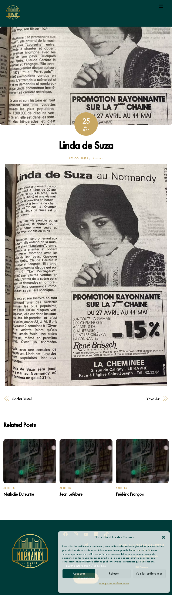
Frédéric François (130, 494)
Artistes (98, 158)
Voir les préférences (149, 573)
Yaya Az (153, 398)
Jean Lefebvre (71, 494)
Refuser (114, 573)
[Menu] (161, 5)
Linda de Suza (86, 145)
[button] (163, 537)
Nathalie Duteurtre (18, 494)
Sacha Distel (22, 398)
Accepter (79, 573)
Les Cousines (78, 158)
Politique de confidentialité (114, 583)
